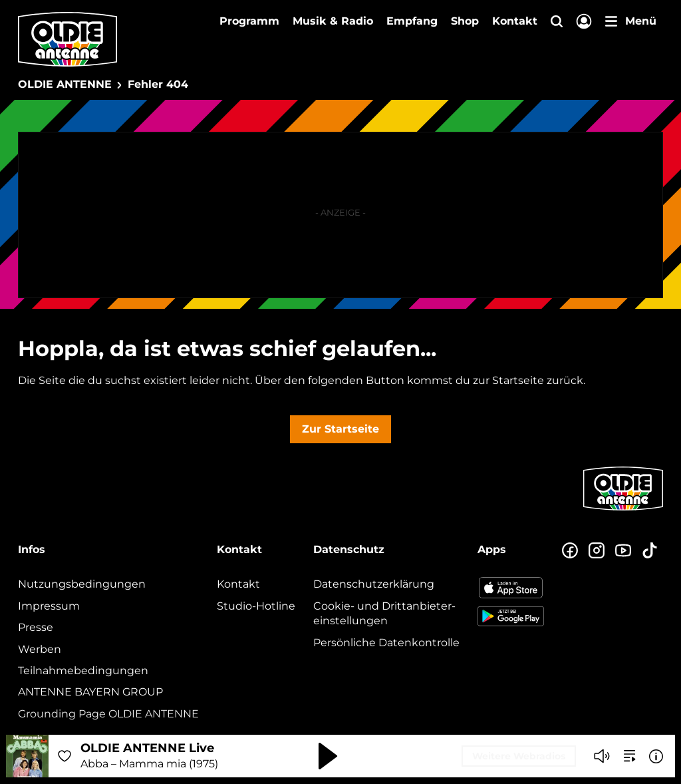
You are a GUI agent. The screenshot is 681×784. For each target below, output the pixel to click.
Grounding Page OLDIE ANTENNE (108, 713)
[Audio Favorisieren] (64, 756)
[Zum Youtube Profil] (623, 551)
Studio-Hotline (256, 606)
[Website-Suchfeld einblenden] (556, 22)
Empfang (412, 21)
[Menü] (631, 21)
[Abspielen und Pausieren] (328, 756)
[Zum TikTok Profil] (649, 551)
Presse (35, 627)
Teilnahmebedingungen (83, 670)
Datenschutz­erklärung (373, 584)
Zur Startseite (340, 429)
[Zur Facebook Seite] (570, 551)
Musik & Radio (333, 21)
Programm (249, 21)
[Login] (584, 22)
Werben (39, 649)
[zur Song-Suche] (629, 756)
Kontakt (514, 21)
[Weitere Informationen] (656, 756)
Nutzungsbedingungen (82, 584)
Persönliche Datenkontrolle (386, 642)
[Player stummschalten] (601, 756)
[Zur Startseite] (623, 509)
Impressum (49, 606)
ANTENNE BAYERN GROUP (90, 692)
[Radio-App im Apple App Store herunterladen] (510, 587)
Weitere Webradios (518, 756)
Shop (465, 21)
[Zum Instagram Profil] (596, 551)
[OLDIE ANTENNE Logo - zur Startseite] (67, 39)
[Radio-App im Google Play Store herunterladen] (510, 616)
